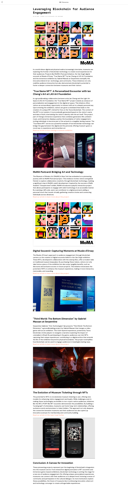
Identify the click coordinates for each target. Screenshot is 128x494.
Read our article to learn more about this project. (51, 197)
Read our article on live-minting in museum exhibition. (53, 131)
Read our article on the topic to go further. (48, 416)
